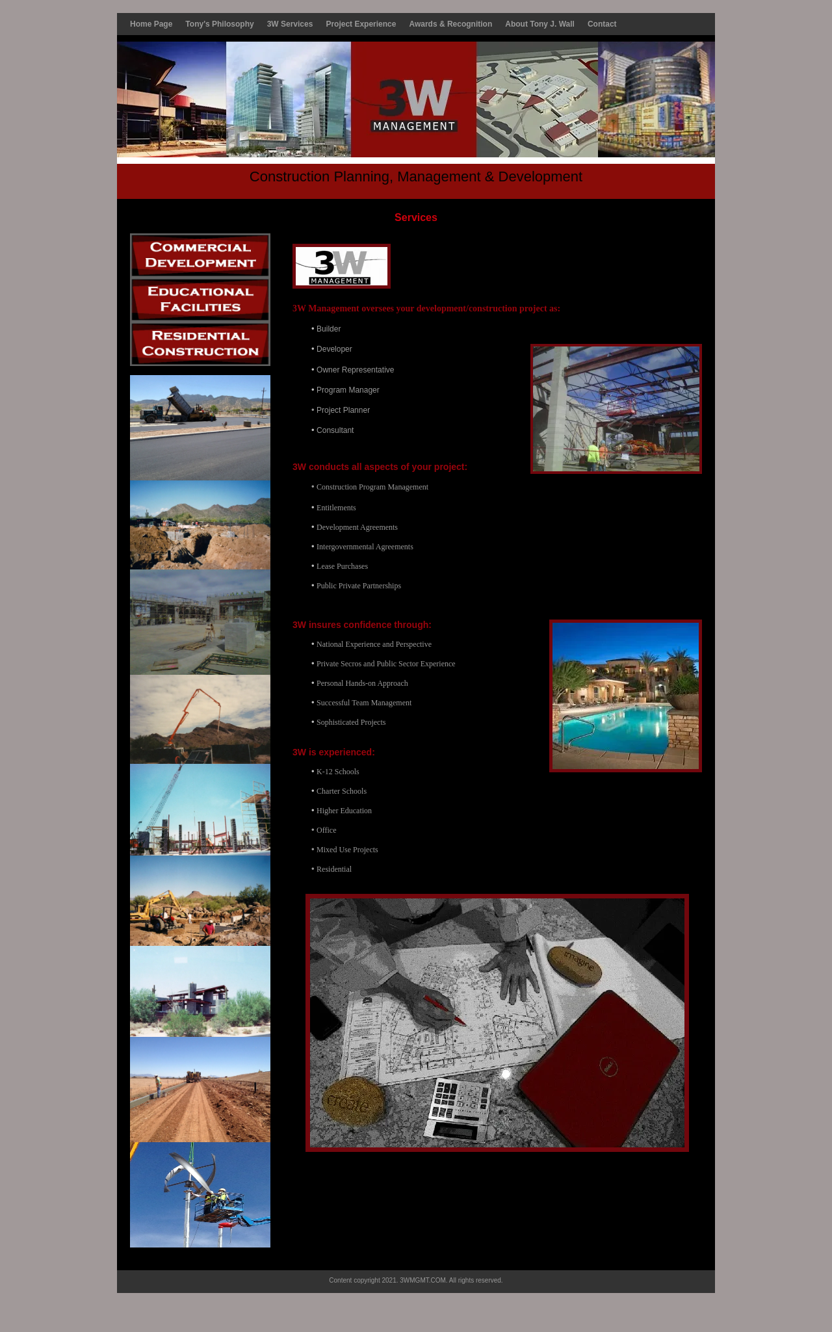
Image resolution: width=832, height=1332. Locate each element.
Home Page (151, 24)
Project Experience (361, 24)
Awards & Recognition (450, 24)
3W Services (290, 24)
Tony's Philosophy (219, 24)
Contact (602, 24)
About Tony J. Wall (540, 24)
